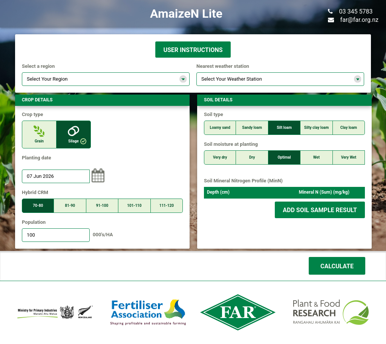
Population (34, 222)
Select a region (38, 66)
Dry (252, 157)
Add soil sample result (320, 210)
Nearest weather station (222, 66)
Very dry (220, 157)
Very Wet (348, 157)
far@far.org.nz (353, 19)
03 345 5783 (350, 11)
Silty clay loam (316, 127)
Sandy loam (252, 127)
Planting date (36, 158)
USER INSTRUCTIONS (192, 50)
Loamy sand (220, 127)
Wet (316, 157)
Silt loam (284, 127)
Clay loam (348, 127)
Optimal (284, 157)
